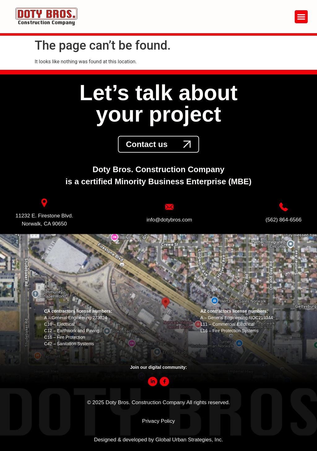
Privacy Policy (158, 421)
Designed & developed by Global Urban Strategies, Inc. (158, 440)
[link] (158, 144)
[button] (301, 16)
